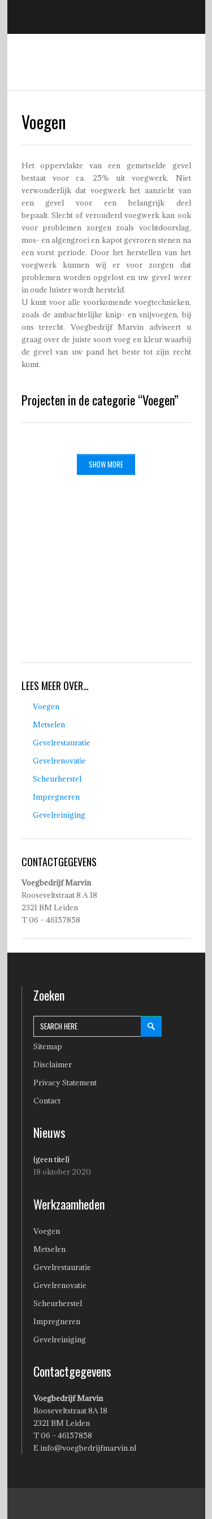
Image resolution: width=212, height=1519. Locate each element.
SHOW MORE (106, 464)
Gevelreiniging (59, 815)
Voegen (46, 706)
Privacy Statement (65, 1082)
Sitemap (47, 1046)
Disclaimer (52, 1064)
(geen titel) (51, 1159)
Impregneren (56, 797)
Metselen (49, 724)
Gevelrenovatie (59, 761)
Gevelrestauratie (61, 742)
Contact (46, 1100)
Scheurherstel (57, 779)
